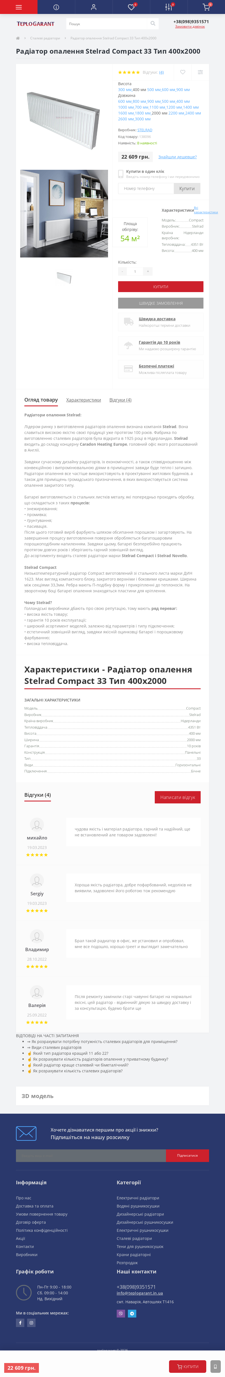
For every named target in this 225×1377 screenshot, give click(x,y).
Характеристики (83, 400)
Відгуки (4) (120, 400)
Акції (20, 1238)
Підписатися (187, 1155)
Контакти (25, 1246)
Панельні (193, 752)
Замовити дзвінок (190, 26)
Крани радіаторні (134, 1254)
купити (187, 1366)
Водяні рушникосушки (138, 1206)
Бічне (196, 771)
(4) (161, 72)
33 (199, 758)
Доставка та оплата (34, 1206)
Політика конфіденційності (42, 1230)
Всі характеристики (206, 210)
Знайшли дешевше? (177, 156)
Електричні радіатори (138, 1198)
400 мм (195, 733)
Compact (193, 708)
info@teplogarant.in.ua (140, 1293)
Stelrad (144, 129)
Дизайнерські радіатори (140, 1214)
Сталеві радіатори (45, 38)
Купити (187, 188)
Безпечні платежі (156, 366)
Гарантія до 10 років (159, 342)
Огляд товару (41, 399)
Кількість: (127, 262)
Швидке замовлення (161, 303)
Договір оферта (31, 1222)
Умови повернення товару (41, 1214)
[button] (93, 7)
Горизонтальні (188, 764)
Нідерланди (191, 720)
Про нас (23, 1198)
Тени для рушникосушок (140, 1246)
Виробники (27, 1254)
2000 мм (194, 739)
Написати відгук (177, 797)
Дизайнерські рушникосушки (145, 1222)
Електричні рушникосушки (142, 1230)
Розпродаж (127, 1262)
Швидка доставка (157, 318)
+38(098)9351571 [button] (136, 1286)
